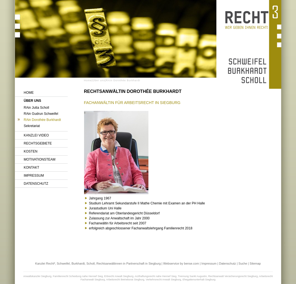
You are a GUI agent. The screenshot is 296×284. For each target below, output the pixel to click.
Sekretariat (32, 126)
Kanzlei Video (36, 135)
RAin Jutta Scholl (36, 108)
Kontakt (31, 167)
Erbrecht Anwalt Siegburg (118, 276)
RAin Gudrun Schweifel (41, 114)
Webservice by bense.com (181, 263)
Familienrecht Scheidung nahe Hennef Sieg (78, 276)
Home (29, 93)
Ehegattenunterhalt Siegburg (199, 279)
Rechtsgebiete (38, 143)
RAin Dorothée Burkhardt (42, 120)
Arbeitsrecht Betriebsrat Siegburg (125, 279)
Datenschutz (36, 184)
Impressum (34, 176)
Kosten (30, 151)
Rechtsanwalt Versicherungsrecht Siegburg (233, 276)
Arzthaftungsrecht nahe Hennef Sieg (155, 276)
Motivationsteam (39, 159)
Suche (243, 263)
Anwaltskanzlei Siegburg (37, 276)
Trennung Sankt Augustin (192, 276)
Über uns (32, 101)
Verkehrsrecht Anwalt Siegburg (163, 279)
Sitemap (255, 263)
